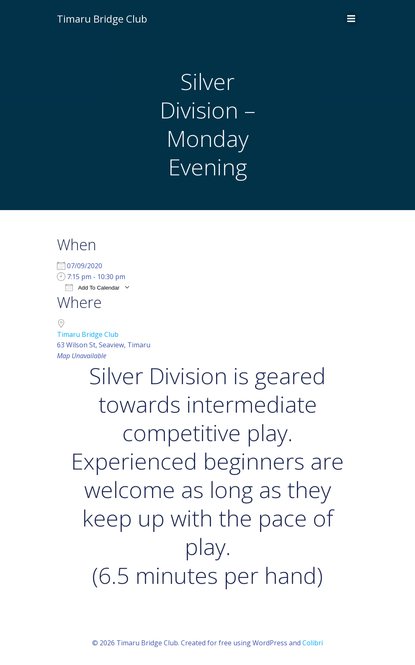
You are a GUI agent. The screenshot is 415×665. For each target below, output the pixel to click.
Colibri (312, 642)
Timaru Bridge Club (88, 334)
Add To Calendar (92, 287)
